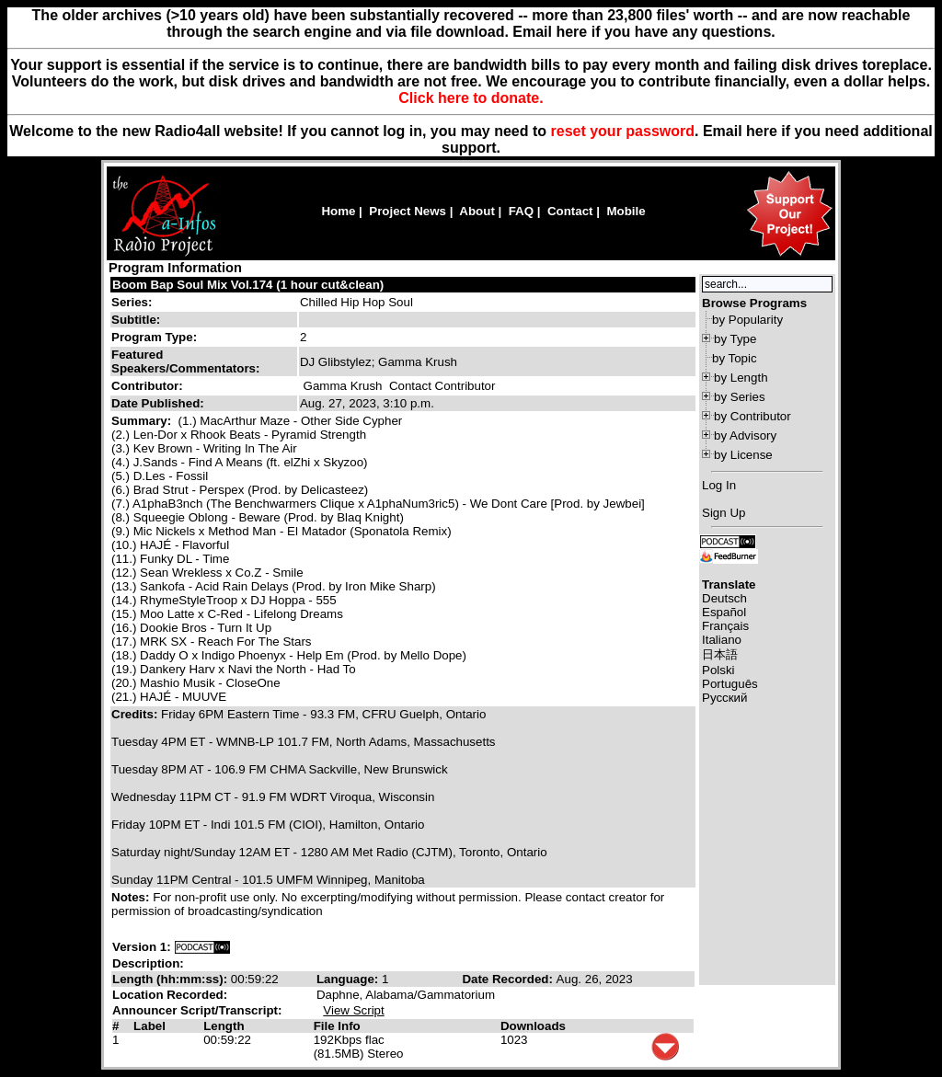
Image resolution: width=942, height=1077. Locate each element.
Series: (131, 302)
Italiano (721, 640)
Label (149, 1026)
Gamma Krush (343, 386)
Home (338, 211)
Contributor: (147, 386)
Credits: (136, 714)
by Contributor (752, 416)
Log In (719, 485)
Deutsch (724, 598)
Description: (148, 963)
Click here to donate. (470, 98)
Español (724, 612)
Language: (349, 979)
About (477, 211)
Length (223, 1026)
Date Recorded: (509, 979)
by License (743, 455)
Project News (407, 211)
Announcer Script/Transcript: (196, 1010)
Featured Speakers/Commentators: (185, 361)
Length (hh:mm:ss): (171, 979)
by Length (741, 377)
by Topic (734, 358)
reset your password (623, 131)
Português (730, 684)
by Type (735, 339)
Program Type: (154, 337)
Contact (570, 211)
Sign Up (723, 513)
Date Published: (157, 403)
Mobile (625, 211)
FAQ (521, 211)
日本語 (720, 654)
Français (725, 626)
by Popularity (747, 320)
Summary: (143, 421)
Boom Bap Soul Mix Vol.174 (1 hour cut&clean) (248, 285)
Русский (724, 698)
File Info (337, 1026)
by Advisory (745, 435)
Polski (718, 670)
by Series (739, 397)
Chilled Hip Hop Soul (356, 302)
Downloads (533, 1026)
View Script (353, 1010)
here (761, 131)
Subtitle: (135, 320)
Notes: (132, 897)
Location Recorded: (169, 995)
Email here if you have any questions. (643, 32)
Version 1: (141, 947)
